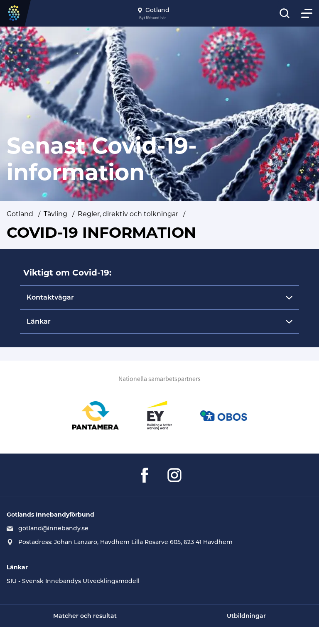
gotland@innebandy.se (53, 528)
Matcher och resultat (85, 616)
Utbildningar (246, 616)
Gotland (20, 214)
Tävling (55, 214)
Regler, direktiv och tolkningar (128, 214)
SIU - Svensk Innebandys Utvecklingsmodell (73, 581)
